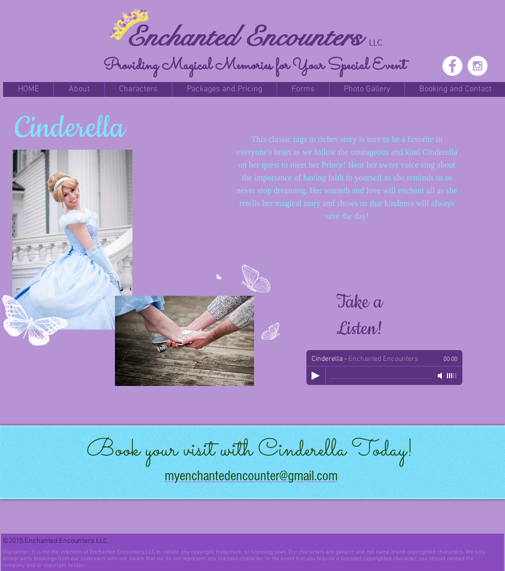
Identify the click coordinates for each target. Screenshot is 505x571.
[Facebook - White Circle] (452, 66)
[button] (78, 89)
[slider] (452, 375)
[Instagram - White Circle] (478, 66)
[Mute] (441, 376)
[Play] (316, 376)
